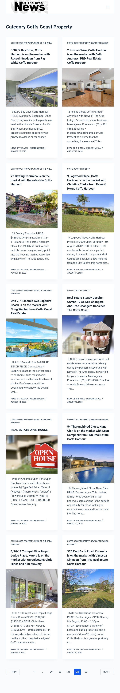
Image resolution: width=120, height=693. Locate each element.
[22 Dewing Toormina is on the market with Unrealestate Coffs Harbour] (32, 209)
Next (107, 680)
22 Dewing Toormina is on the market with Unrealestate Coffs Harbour (31, 180)
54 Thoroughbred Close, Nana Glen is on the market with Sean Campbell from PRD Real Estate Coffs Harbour (86, 435)
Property (15, 294)
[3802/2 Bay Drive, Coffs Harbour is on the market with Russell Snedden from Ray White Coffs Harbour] (32, 87)
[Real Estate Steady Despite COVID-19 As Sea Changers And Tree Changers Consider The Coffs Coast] (88, 334)
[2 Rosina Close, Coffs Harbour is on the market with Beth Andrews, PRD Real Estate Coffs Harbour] (88, 87)
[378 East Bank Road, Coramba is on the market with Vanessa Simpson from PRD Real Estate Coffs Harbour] (88, 596)
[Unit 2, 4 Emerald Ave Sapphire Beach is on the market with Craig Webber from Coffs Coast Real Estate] (32, 338)
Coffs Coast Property (22, 43)
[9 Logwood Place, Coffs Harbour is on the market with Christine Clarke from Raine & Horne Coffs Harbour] (88, 213)
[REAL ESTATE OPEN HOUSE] (32, 454)
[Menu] (107, 6)
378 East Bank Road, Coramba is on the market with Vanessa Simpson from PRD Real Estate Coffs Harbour (87, 564)
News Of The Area (43, 43)
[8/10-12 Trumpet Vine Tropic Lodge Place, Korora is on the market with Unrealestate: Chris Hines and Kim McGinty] (32, 592)
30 (60, 680)
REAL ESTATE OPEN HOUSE (31, 430)
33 (86, 680)
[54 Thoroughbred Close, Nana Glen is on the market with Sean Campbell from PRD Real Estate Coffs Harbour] (88, 467)
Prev (13, 680)
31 (68, 680)
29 (51, 680)
